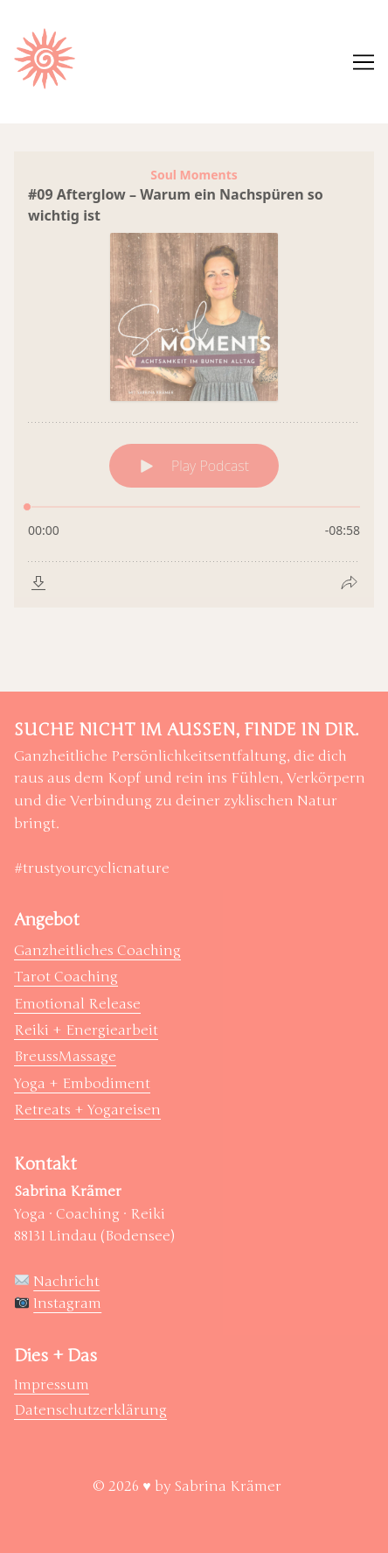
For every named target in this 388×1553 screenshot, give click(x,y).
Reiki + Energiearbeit (86, 1030)
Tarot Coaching (66, 977)
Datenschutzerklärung (90, 1410)
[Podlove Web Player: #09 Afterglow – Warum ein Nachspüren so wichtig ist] (194, 379)
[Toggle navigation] (363, 62)
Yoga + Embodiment (82, 1084)
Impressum (51, 1385)
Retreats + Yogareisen (87, 1110)
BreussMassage (65, 1056)
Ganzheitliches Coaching (97, 950)
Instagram (67, 1303)
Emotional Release (77, 1004)
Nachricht (66, 1281)
